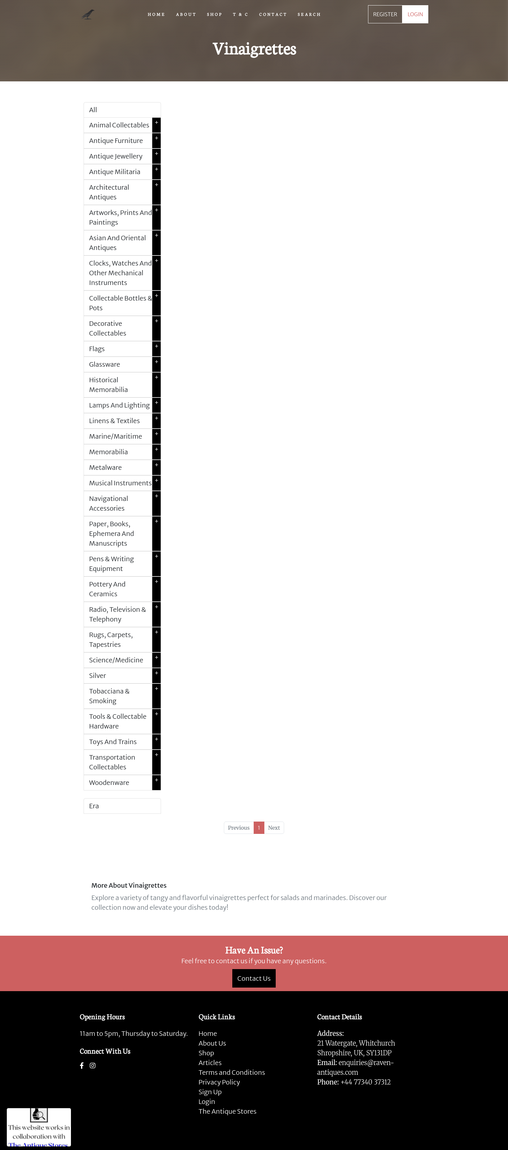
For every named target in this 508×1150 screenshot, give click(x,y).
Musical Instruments (125, 483)
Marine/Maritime (125, 436)
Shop (206, 1053)
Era (94, 806)
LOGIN (415, 14)
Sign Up (210, 1092)
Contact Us (254, 978)
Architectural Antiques (125, 192)
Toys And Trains (125, 741)
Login (207, 1101)
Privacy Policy (219, 1082)
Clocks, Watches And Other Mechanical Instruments (125, 273)
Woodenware (125, 782)
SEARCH (309, 14)
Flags (125, 348)
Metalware (125, 467)
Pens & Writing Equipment (125, 563)
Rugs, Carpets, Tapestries (125, 639)
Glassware (125, 364)
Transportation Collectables (125, 762)
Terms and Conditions (232, 1072)
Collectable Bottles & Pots (125, 303)
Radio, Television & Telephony (125, 614)
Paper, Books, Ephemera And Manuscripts (125, 533)
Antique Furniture (125, 140)
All (93, 110)
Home (208, 1033)
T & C (241, 14)
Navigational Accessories (125, 503)
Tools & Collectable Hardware (125, 721)
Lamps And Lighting (125, 405)
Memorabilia (125, 452)
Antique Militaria (125, 171)
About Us (212, 1043)
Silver (125, 675)
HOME (157, 14)
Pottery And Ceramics (125, 589)
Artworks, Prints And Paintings (125, 217)
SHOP (215, 14)
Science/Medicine (125, 660)
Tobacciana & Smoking (125, 696)
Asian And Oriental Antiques (125, 243)
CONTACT (273, 14)
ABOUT (186, 14)
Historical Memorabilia (125, 385)
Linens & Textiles (125, 420)
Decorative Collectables (125, 328)
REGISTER (385, 14)
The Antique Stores (228, 1111)
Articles (210, 1063)
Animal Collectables (125, 125)
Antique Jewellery (125, 156)
